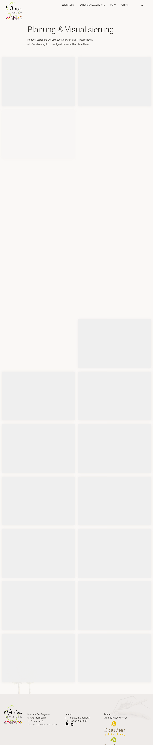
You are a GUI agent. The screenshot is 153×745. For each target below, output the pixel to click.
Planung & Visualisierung (92, 5)
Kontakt (125, 5)
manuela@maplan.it (78, 717)
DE (142, 5)
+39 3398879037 (76, 721)
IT (146, 5)
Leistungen (68, 5)
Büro (113, 5)
